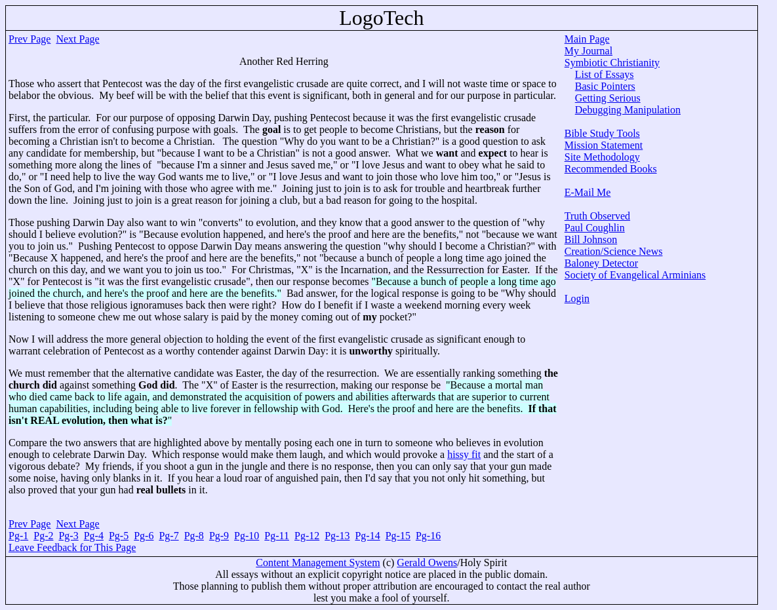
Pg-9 (219, 535)
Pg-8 (194, 535)
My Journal (588, 50)
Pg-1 (18, 535)
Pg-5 (119, 535)
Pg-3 (68, 535)
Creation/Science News (614, 251)
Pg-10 (246, 535)
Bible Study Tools (602, 133)
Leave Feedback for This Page (72, 547)
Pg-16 (428, 535)
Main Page (587, 39)
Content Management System (318, 562)
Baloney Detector (601, 263)
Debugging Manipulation (628, 109)
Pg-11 (276, 535)
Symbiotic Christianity (612, 62)
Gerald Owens (427, 562)
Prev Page (29, 39)
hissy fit (464, 454)
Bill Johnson (591, 239)
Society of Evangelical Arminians (635, 274)
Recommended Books (611, 168)
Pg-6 (143, 535)
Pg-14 (367, 535)
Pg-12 (306, 535)
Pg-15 (398, 535)
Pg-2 (43, 535)
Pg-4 (94, 535)
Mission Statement (604, 145)
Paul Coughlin (595, 227)
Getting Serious (608, 98)
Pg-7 (168, 535)
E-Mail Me (588, 192)
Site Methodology (602, 156)
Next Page (77, 39)
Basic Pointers (605, 86)
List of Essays (604, 74)
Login (577, 298)
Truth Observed (597, 215)
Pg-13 (337, 535)
